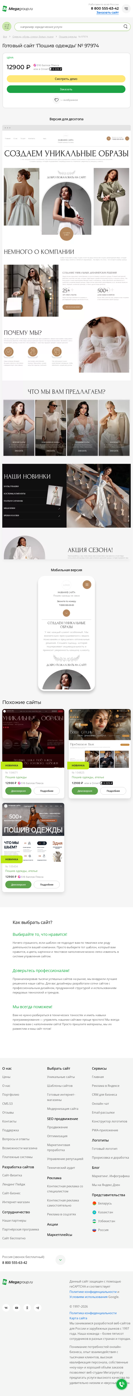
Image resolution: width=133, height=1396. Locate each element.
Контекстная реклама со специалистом (65, 1188)
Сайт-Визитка (12, 1175)
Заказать (66, 89)
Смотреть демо (66, 79)
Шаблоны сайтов (60, 1086)
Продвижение (57, 1127)
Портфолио (10, 1094)
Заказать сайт (107, 12)
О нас (6, 1086)
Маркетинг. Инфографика (111, 1176)
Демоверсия (18, 791)
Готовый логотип (104, 1149)
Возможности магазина (19, 1148)
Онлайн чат (100, 1104)
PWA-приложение (105, 1130)
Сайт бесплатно (14, 1238)
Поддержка (10, 1130)
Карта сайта (78, 1318)
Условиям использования (89, 1297)
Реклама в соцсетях (61, 1214)
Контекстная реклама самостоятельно (63, 1202)
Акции (52, 1224)
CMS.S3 (7, 1104)
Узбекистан (103, 1221)
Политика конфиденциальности (93, 1313)
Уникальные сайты (61, 1077)
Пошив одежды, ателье (88, 777)
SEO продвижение (62, 1118)
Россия (100, 1230)
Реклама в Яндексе (105, 1086)
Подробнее (46, 791)
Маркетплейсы (59, 1234)
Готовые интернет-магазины (61, 1097)
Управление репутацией (65, 1159)
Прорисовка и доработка (110, 1157)
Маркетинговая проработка (58, 1147)
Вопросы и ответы (15, 1139)
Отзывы (8, 1112)
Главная (98, 1077)
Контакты (9, 1121)
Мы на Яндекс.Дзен (106, 1185)
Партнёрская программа (20, 1229)
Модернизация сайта (62, 1109)
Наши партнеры (14, 1220)
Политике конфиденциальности (93, 1292)
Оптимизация (57, 1136)
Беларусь (102, 1203)
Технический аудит (61, 1168)
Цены (6, 1077)
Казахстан (102, 1212)
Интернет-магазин (16, 1202)
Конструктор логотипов (109, 1121)
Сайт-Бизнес (11, 1193)
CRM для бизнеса (104, 1094)
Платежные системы (17, 1157)
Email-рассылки (103, 1112)
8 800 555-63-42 (105, 8)
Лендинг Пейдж (13, 1184)
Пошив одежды (16, 777)
